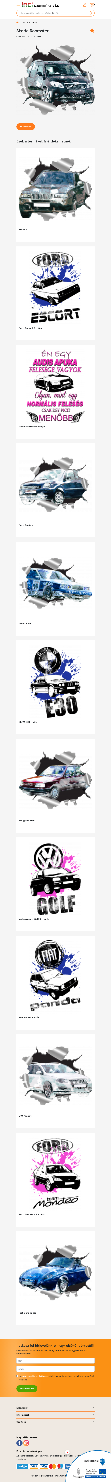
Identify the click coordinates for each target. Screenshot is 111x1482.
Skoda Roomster (30, 22)
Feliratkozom (27, 1388)
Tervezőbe (26, 126)
